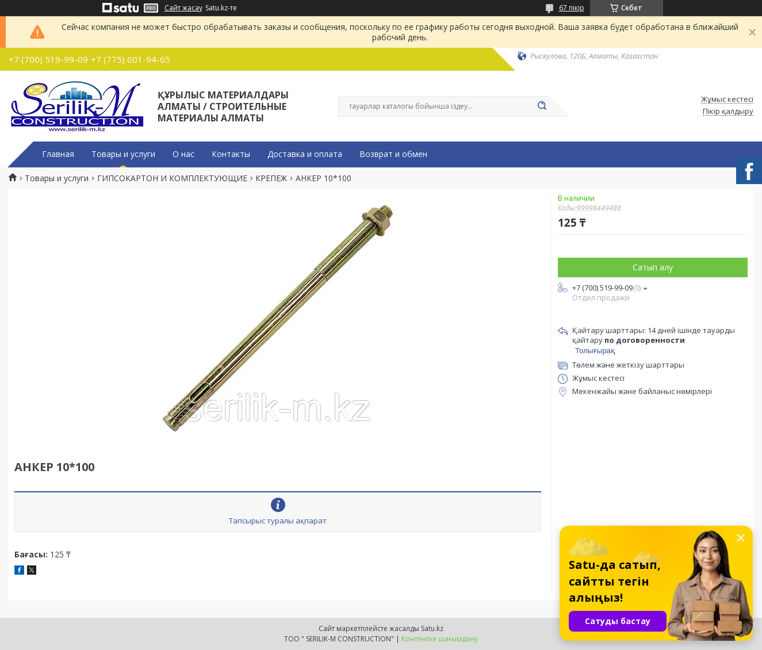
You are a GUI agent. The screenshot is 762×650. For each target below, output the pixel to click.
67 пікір (571, 8)
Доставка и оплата (304, 154)
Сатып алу (653, 267)
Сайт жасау (183, 8)
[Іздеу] (542, 106)
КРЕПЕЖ (271, 178)
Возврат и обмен (393, 154)
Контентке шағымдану (439, 639)
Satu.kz (432, 628)
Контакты (231, 154)
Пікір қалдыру (728, 112)
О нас (183, 154)
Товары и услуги (123, 154)
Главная (58, 154)
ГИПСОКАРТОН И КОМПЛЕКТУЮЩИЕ (172, 178)
